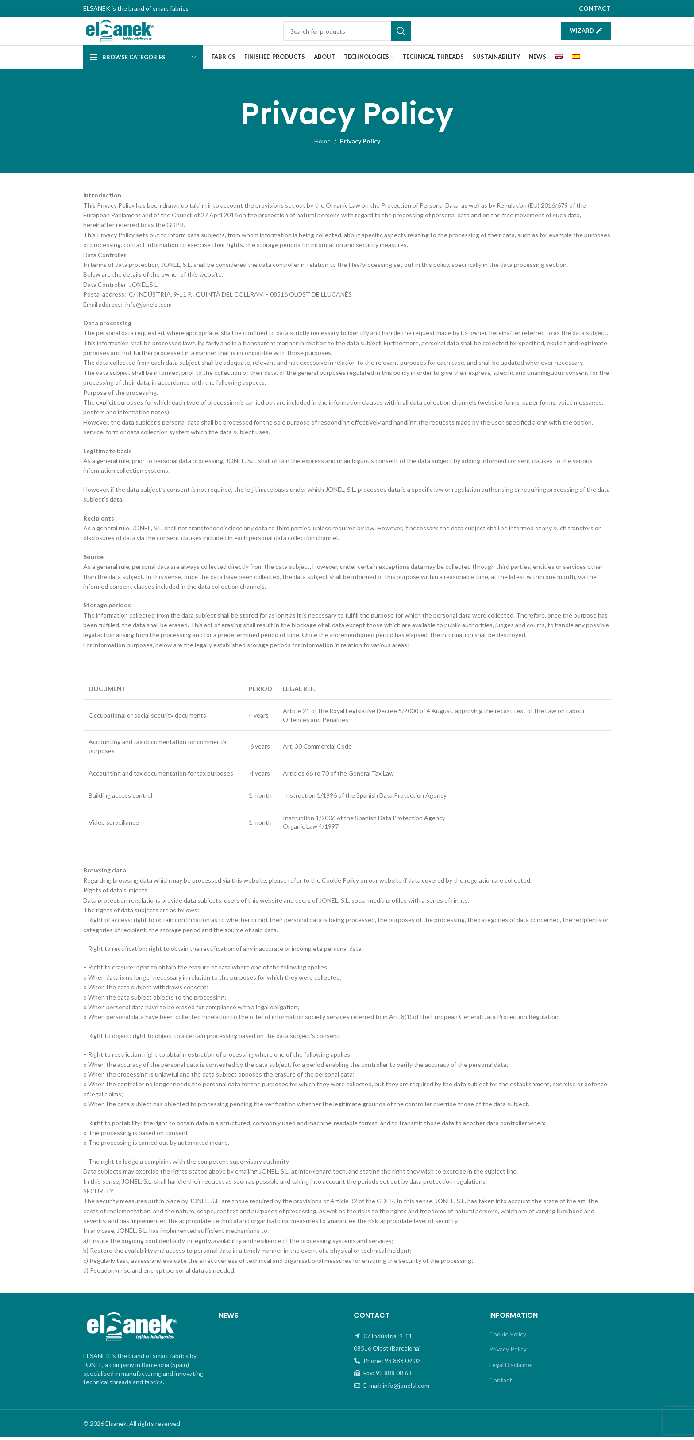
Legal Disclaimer (511, 1367)
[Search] (347, 32)
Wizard (586, 32)
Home (322, 143)
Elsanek (116, 1426)
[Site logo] (124, 31)
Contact (500, 1382)
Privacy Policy (508, 1351)
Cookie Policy (507, 1336)
